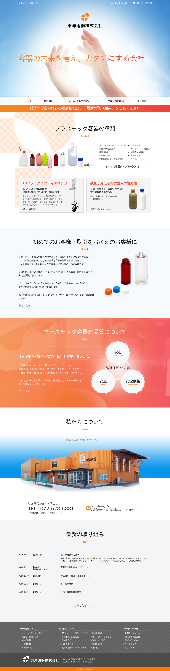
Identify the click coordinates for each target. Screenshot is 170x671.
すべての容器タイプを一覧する (122, 166)
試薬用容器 (135, 145)
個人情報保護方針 (132, 637)
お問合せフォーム (132, 633)
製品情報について (66, 628)
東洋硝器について (28, 628)
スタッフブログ (30, 648)
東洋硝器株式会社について (81, 439)
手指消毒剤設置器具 (107, 149)
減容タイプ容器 (137, 152)
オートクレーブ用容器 (140, 149)
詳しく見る (24, 305)
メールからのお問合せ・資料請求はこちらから (113, 508)
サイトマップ (130, 644)
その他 (134, 159)
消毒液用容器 (104, 155)
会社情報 (27, 644)
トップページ (130, 648)
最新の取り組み (99, 108)
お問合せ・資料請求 (144, 3)
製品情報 (27, 640)
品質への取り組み (31, 637)
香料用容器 (103, 152)
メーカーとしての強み (32, 633)
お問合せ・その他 (129, 628)
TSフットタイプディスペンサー (112, 145)
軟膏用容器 (135, 155)
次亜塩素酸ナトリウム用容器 (110, 159)
